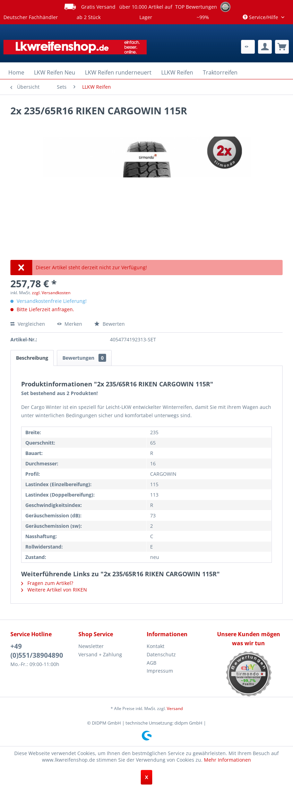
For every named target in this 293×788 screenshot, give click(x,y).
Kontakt (155, 646)
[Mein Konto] (265, 47)
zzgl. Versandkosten (51, 293)
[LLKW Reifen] (177, 72)
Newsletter (91, 646)
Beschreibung (32, 357)
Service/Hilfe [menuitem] (261, 17)
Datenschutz (161, 654)
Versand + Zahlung (100, 654)
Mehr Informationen (227, 759)
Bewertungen (84, 358)
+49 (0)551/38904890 (36, 651)
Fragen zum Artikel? (47, 583)
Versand (175, 708)
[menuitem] (248, 47)
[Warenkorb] (282, 47)
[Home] (16, 72)
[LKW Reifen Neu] (54, 72)
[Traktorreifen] (220, 72)
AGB (151, 662)
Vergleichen (27, 324)
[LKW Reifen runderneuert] (118, 72)
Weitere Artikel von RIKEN (54, 589)
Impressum (160, 670)
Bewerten (109, 324)
